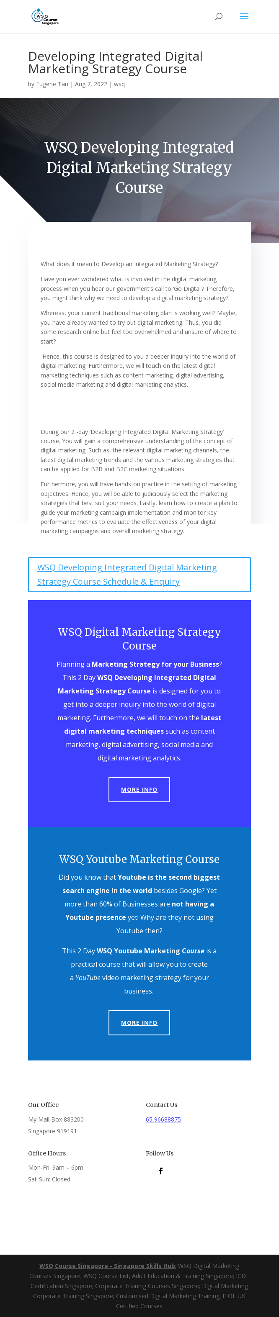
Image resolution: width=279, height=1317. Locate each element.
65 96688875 (163, 1119)
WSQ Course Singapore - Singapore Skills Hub (107, 1266)
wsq (119, 84)
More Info (139, 789)
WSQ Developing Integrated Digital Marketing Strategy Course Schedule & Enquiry (127, 574)
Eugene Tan (52, 84)
